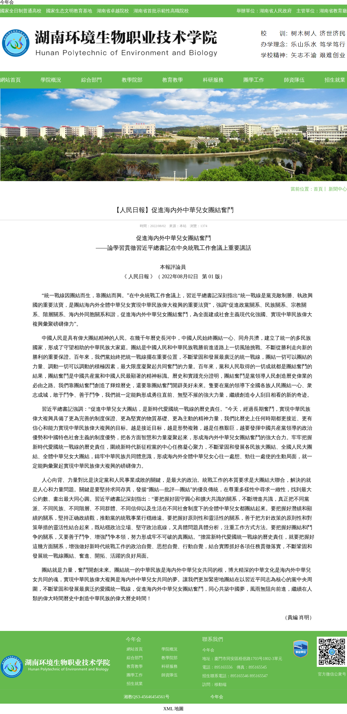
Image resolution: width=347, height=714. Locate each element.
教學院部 (132, 80)
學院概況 (51, 80)
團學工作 (253, 80)
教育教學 (172, 80)
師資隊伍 (294, 80)
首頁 (318, 189)
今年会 (216, 697)
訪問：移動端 (214, 684)
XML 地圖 (173, 708)
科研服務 (213, 80)
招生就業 (335, 80)
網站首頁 (10, 80)
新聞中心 (338, 189)
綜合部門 (91, 80)
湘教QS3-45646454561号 (146, 697)
